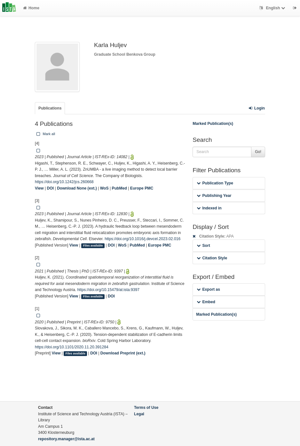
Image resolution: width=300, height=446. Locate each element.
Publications (49, 108)
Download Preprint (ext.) (123, 353)
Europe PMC (141, 188)
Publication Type (215, 183)
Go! (258, 152)
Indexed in (209, 208)
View (39, 188)
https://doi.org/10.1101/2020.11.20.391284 (71, 347)
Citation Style (212, 258)
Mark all (45, 134)
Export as (208, 289)
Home (31, 8)
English (273, 8)
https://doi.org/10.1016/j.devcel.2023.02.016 (142, 239)
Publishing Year (214, 195)
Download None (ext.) (77, 188)
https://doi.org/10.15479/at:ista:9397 (108, 290)
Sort (203, 245)
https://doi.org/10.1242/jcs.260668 (64, 182)
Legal (139, 414)
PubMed (119, 188)
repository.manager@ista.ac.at (66, 439)
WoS (104, 188)
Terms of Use (146, 407)
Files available (93, 245)
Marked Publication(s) (213, 123)
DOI (50, 188)
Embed (206, 302)
